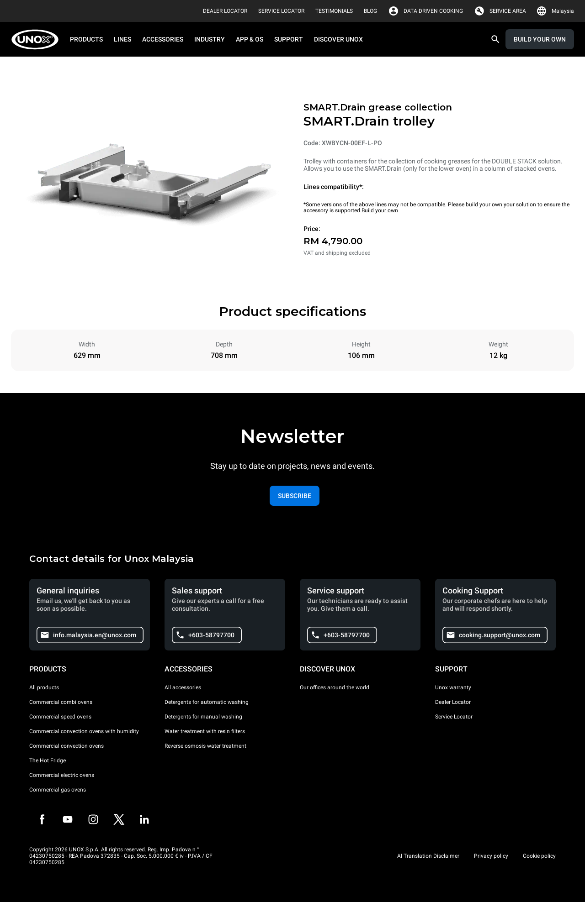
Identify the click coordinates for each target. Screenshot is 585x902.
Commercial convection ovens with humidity (84, 731)
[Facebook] (42, 819)
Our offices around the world (334, 687)
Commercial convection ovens (66, 746)
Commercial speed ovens (60, 716)
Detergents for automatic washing (207, 702)
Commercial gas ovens (57, 790)
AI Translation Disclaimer (428, 856)
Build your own (380, 210)
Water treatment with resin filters (205, 731)
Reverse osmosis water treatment (205, 746)
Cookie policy (539, 856)
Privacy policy (491, 856)
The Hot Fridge (47, 760)
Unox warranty (453, 687)
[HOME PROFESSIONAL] (37, 39)
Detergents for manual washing (203, 716)
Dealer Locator (453, 702)
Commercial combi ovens (60, 702)
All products (44, 687)
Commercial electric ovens (61, 775)
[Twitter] (119, 819)
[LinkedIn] (144, 819)
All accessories (183, 687)
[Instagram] (93, 819)
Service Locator (454, 716)
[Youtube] (67, 819)
